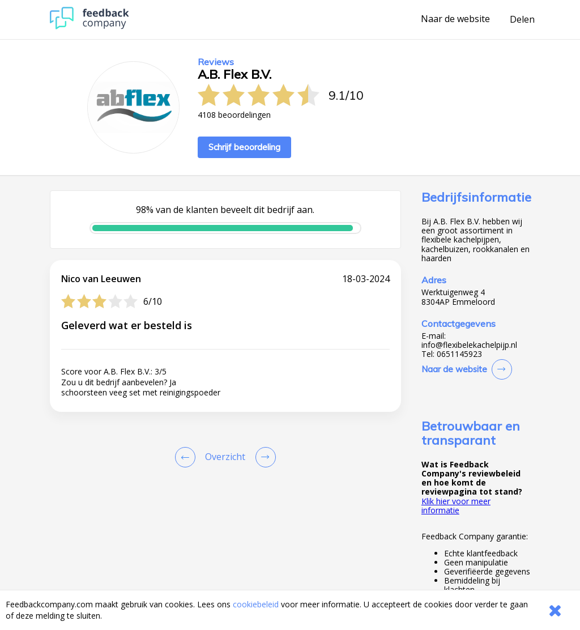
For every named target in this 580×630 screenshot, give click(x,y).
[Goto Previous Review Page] (187, 457)
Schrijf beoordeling (244, 147)
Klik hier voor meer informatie (456, 506)
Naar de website (455, 19)
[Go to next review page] (263, 457)
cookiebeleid (256, 604)
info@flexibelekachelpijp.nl (469, 345)
